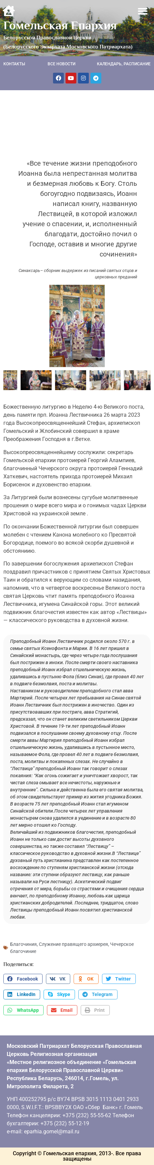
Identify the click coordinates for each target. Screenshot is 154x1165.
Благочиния (23, 944)
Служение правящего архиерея (73, 944)
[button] (143, 11)
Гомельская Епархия (60, 25)
